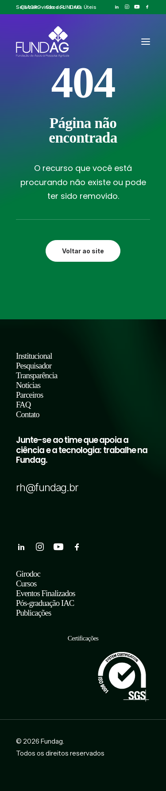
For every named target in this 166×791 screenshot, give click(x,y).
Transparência (36, 375)
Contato (27, 414)
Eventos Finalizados (45, 593)
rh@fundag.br (47, 487)
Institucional (34, 356)
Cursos (26, 583)
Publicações (33, 612)
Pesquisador (33, 365)
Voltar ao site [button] (83, 251)
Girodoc (55, 7)
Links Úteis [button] (83, 7)
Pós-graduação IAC (45, 603)
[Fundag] (42, 41)
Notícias (28, 385)
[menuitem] (30, 7)
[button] (117, 7)
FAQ (23, 404)
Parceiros (29, 394)
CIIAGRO (30, 7)
